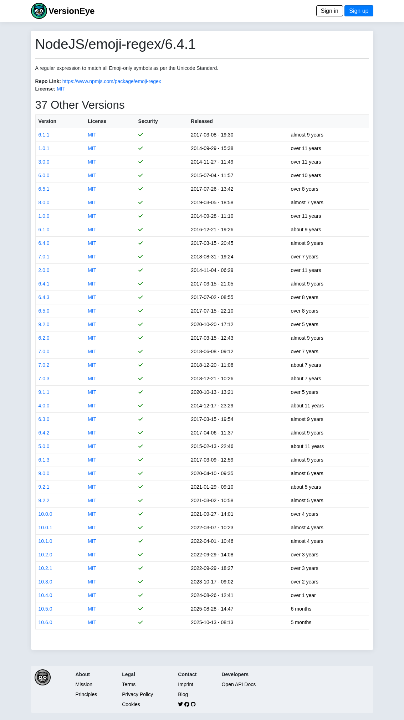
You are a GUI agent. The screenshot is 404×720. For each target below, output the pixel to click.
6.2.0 (44, 338)
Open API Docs (238, 684)
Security (148, 121)
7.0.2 (44, 365)
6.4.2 (44, 433)
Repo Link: (48, 81)
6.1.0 (44, 229)
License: (45, 89)
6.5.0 (44, 311)
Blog (183, 694)
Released (202, 121)
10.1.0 (45, 541)
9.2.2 (44, 500)
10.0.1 (45, 527)
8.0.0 (44, 202)
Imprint (185, 684)
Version (48, 121)
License (97, 121)
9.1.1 (44, 392)
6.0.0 (44, 175)
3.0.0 (44, 162)
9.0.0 (44, 473)
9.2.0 (44, 324)
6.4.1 (44, 284)
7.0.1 (44, 256)
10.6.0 (45, 622)
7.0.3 (44, 378)
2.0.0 (44, 270)
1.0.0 (44, 216)
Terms (128, 684)
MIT (61, 89)
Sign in (329, 11)
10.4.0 (45, 595)
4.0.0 (44, 405)
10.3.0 (45, 582)
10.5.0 (45, 609)
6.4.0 (44, 243)
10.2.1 (45, 568)
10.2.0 (45, 554)
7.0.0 (44, 351)
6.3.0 (44, 419)
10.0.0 (45, 514)
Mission (84, 684)
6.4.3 (44, 297)
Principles (86, 694)
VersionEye (71, 11)
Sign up (358, 11)
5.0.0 (44, 446)
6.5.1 (44, 189)
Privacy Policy (137, 694)
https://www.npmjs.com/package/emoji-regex (111, 81)
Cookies (131, 704)
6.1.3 (44, 460)
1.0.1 (44, 148)
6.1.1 (44, 135)
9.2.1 (44, 487)
